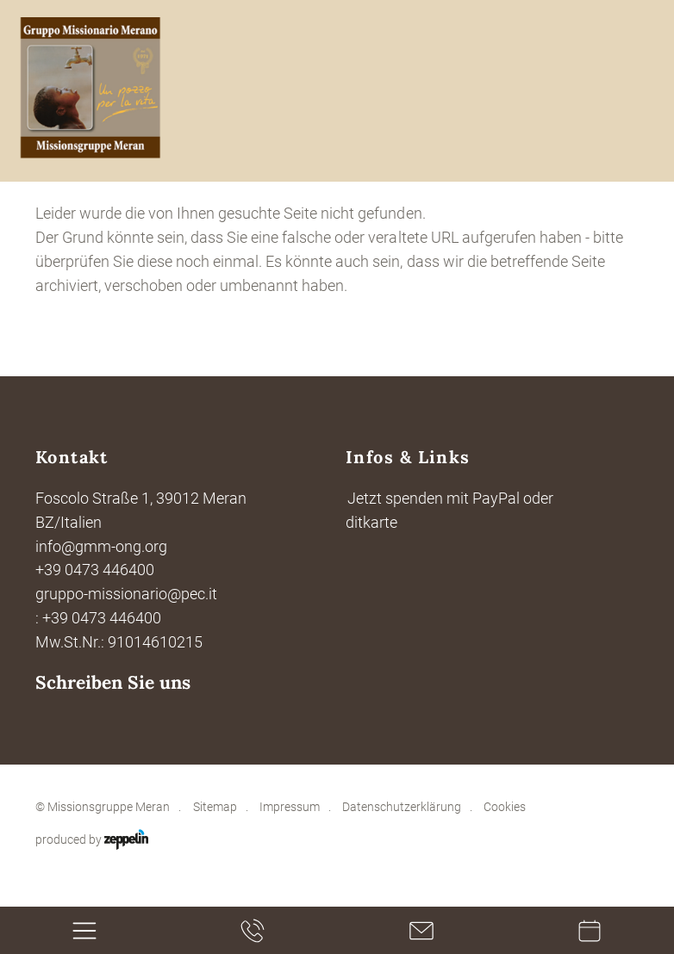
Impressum (289, 807)
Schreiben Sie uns (112, 682)
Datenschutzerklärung (401, 807)
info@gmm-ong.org (101, 546)
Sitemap (215, 807)
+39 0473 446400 (94, 570)
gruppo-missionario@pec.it (126, 594)
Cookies (505, 807)
